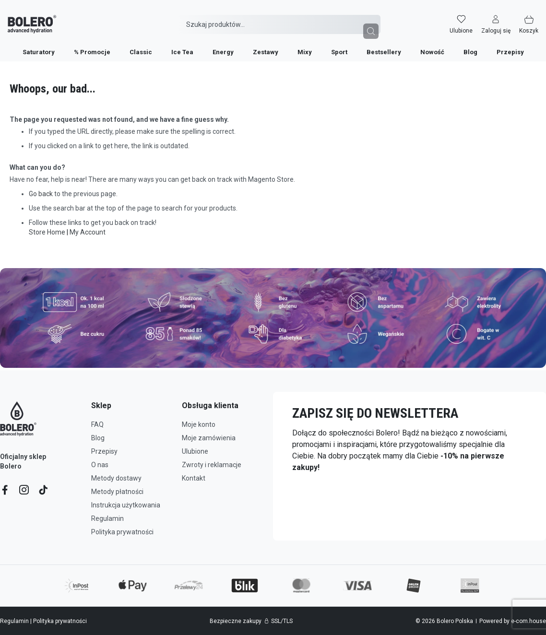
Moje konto (198, 424)
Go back (41, 194)
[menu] (273, 45)
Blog (98, 438)
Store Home (47, 232)
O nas (99, 465)
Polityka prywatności (122, 532)
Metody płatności (117, 491)
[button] (503, 17)
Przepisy (104, 451)
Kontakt (193, 478)
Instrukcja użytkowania (125, 505)
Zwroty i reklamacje (211, 465)
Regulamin (107, 518)
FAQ (97, 424)
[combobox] (278, 17)
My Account (88, 232)
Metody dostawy (116, 478)
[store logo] (24, 18)
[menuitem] (38, 45)
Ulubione (195, 451)
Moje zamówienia (209, 438)
